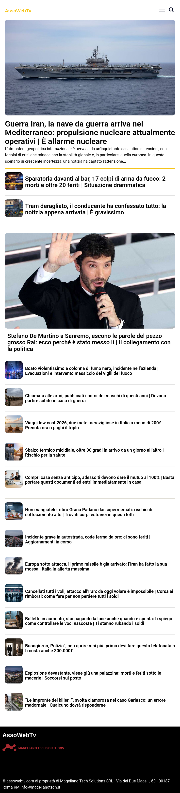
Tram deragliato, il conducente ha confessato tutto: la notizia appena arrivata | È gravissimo (95, 209)
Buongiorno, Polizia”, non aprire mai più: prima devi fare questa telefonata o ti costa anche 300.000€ (100, 648)
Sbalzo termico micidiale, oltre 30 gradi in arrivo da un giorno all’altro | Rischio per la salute (94, 452)
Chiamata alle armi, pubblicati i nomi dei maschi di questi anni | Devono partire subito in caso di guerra (95, 398)
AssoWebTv (18, 10)
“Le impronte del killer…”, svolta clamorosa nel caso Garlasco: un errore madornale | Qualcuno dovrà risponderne (95, 703)
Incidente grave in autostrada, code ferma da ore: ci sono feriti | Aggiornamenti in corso (87, 539)
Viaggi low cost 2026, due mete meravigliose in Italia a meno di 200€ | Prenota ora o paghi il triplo (94, 425)
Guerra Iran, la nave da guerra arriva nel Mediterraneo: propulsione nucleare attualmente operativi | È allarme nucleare (90, 132)
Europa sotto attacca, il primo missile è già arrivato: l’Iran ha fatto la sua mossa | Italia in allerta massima (96, 566)
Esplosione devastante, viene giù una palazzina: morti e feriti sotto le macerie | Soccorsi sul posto (93, 675)
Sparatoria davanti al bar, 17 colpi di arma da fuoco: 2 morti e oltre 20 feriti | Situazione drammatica (95, 182)
